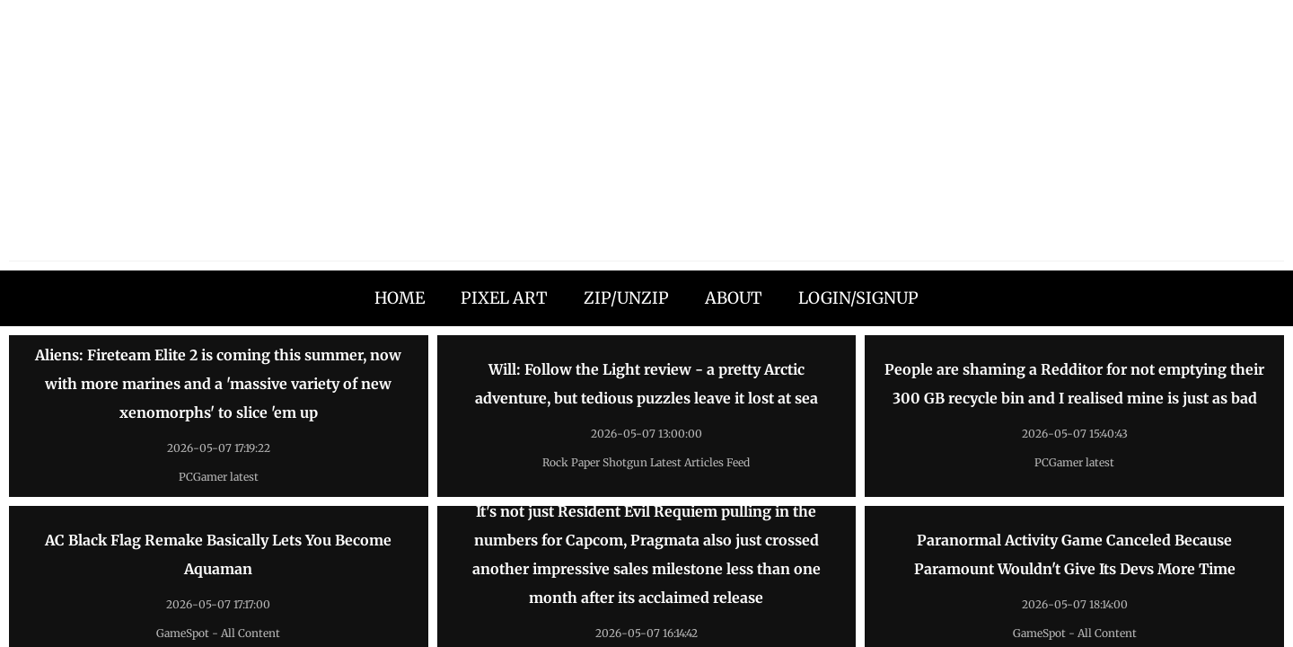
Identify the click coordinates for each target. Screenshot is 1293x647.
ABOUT (733, 298)
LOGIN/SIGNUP (858, 298)
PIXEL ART (504, 298)
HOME (399, 298)
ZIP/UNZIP (626, 298)
